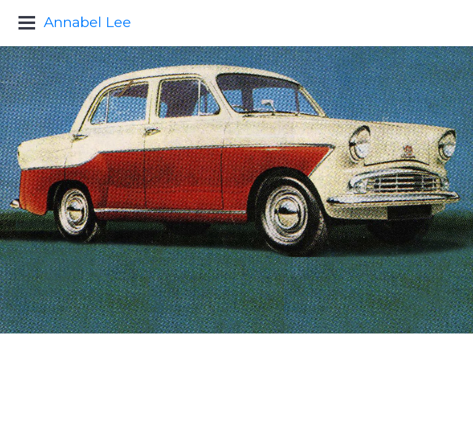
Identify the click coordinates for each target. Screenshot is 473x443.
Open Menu (26, 23)
